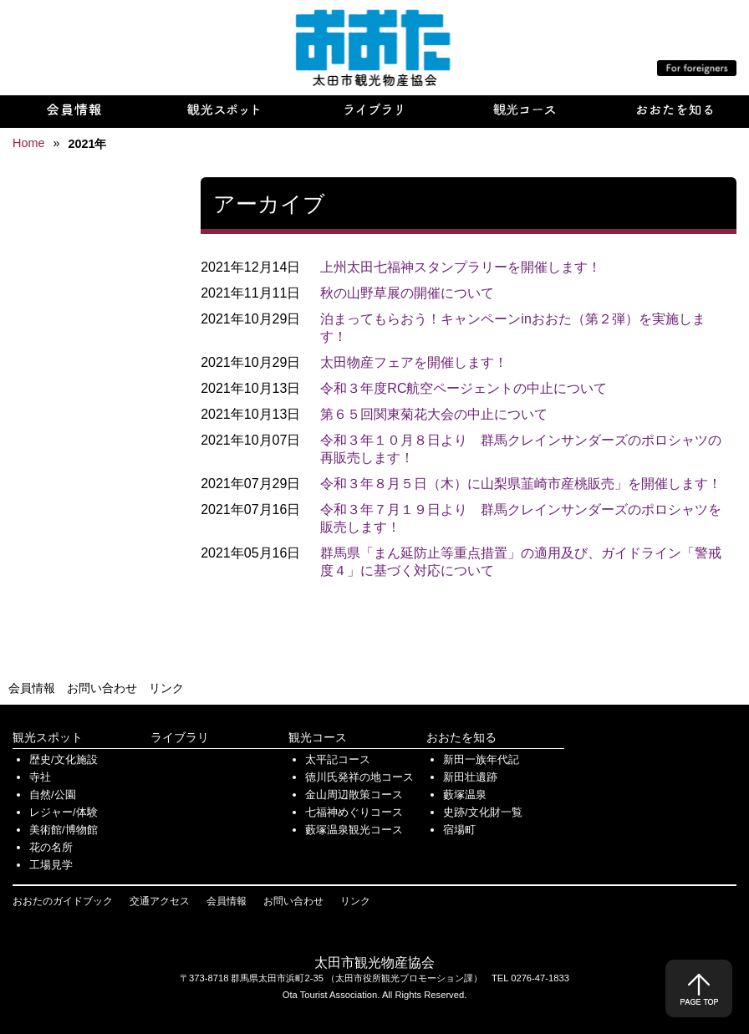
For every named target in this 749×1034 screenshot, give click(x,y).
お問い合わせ (102, 688)
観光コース (317, 737)
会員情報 (31, 688)
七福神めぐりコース (354, 812)
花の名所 (51, 847)
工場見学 (51, 864)
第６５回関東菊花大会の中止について (434, 414)
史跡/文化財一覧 (482, 812)
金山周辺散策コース (354, 794)
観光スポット (48, 737)
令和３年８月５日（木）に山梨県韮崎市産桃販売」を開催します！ (520, 483)
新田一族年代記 (481, 759)
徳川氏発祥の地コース (359, 777)
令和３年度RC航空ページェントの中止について (463, 388)
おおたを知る (461, 737)
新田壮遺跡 (470, 777)
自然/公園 (52, 794)
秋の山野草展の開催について (407, 293)
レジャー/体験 (63, 812)
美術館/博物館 (63, 829)
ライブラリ (179, 737)
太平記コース (337, 759)
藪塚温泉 (465, 794)
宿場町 (459, 829)
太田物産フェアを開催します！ (413, 362)
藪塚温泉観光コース (354, 829)
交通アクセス (160, 901)
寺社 (40, 777)
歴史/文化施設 (63, 759)
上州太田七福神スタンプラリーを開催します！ (460, 267)
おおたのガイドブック (63, 901)
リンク (166, 688)
